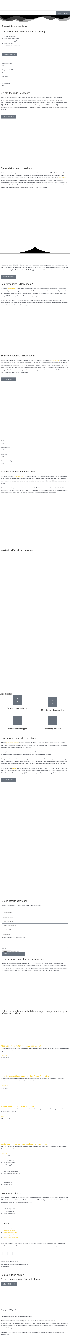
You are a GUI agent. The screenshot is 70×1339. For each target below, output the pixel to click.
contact (14, 768)
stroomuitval (55, 360)
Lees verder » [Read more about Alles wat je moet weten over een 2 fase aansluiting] (4, 1055)
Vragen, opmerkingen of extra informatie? (13, 937)
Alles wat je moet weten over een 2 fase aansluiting (22, 1046)
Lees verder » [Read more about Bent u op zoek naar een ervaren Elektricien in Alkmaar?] (4, 1153)
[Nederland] (35, 889)
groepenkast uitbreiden (12, 742)
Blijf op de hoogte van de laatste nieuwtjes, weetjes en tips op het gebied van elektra (34, 1012)
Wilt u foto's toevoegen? (8, 949)
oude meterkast (18, 476)
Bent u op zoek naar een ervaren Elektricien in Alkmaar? (24, 1144)
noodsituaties (63, 177)
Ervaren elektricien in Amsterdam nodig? (18, 1106)
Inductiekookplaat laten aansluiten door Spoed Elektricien (25, 1076)
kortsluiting (11, 288)
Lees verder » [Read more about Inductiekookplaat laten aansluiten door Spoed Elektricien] (4, 1085)
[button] (35, 10)
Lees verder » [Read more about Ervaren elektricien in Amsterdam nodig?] (4, 1116)
